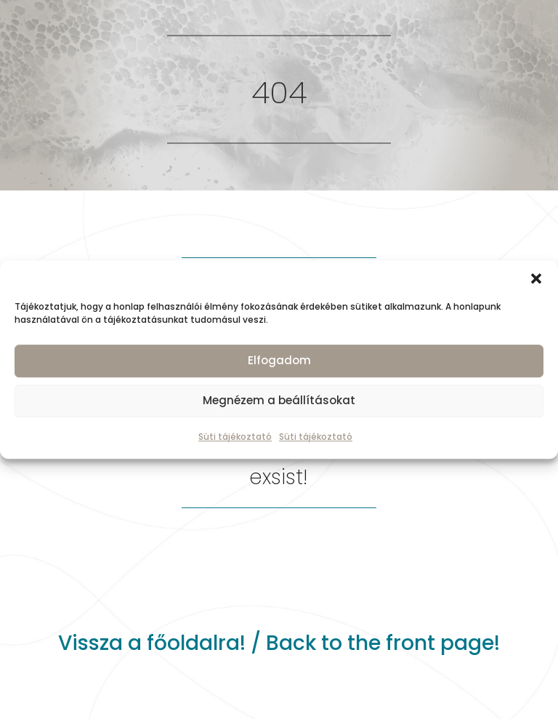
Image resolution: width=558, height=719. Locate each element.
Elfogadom (279, 360)
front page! (443, 643)
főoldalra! (196, 643)
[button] (536, 278)
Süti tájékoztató (235, 436)
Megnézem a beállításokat (279, 400)
